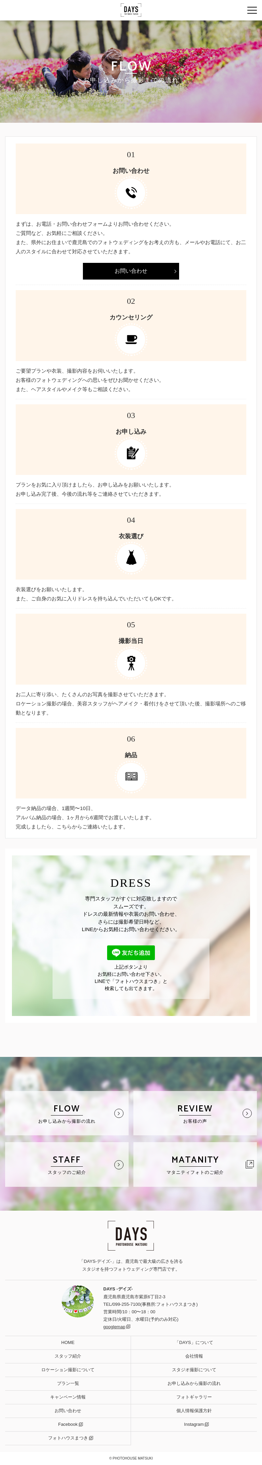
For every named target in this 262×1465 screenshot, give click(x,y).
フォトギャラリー (194, 1397)
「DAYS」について (194, 1342)
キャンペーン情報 (68, 1397)
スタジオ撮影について (194, 1369)
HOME (68, 1342)
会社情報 (194, 1356)
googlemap (114, 1326)
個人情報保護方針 (194, 1410)
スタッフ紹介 (68, 1356)
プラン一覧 (68, 1383)
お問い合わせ (131, 271)
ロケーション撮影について (67, 1369)
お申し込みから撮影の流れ (194, 1383)
